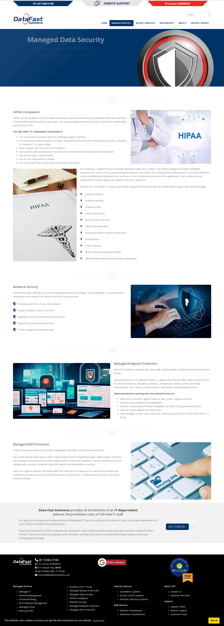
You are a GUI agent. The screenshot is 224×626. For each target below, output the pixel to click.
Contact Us (175, 591)
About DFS (169, 586)
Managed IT (25, 591)
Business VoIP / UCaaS (81, 586)
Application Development (132, 614)
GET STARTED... (177, 526)
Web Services (167, 23)
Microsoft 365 (26, 610)
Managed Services (121, 23)
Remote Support (178, 610)
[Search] (199, 14)
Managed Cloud (27, 606)
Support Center (200, 23)
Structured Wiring (27, 599)
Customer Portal (178, 614)
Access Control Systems (132, 595)
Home (104, 23)
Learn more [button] (98, 620)
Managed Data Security (81, 594)
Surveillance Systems (130, 591)
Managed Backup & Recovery (84, 590)
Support (168, 601)
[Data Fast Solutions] (28, 19)
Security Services (145, 23)
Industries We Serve (180, 595)
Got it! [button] (214, 620)
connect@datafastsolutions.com (54, 574)
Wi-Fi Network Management (33, 603)
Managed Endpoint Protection (84, 605)
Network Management (30, 595)
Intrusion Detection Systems (134, 599)
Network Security (78, 602)
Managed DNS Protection (82, 609)
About (183, 23)
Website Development (131, 610)
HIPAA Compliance (79, 598)
